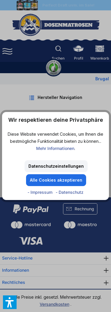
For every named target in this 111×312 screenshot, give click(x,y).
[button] (10, 302)
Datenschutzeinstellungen (56, 166)
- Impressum (41, 192)
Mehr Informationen (55, 148)
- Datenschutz (69, 192)
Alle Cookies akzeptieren (56, 180)
